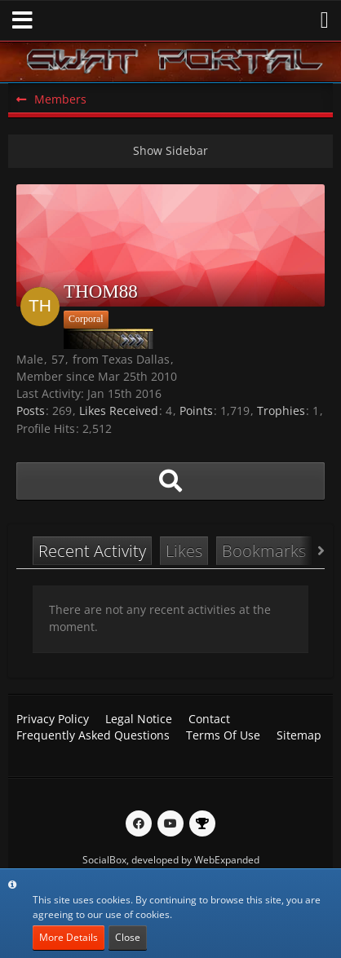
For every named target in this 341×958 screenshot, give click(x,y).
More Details (68, 937)
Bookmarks (264, 551)
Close (127, 937)
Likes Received (118, 410)
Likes (184, 551)
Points (196, 410)
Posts (30, 410)
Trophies (281, 410)
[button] (22, 20)
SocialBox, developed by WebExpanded (170, 860)
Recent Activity (92, 551)
